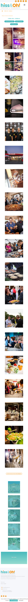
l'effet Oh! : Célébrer (8, 11)
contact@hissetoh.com (6, 587)
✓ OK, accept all (13, 600)
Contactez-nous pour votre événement (14, 473)
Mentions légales (3, 583)
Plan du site (3, 582)
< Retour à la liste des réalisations (7, 15)
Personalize (21, 600)
